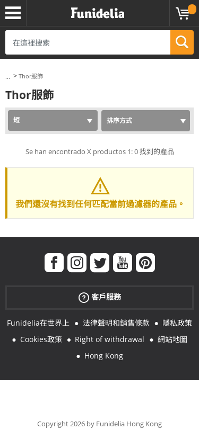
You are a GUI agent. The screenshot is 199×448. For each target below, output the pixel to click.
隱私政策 (177, 323)
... (7, 76)
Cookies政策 (41, 339)
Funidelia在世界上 (38, 323)
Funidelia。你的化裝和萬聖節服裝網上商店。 (97, 13)
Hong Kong (103, 356)
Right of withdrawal (109, 339)
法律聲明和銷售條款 (116, 323)
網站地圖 (172, 339)
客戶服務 (100, 297)
